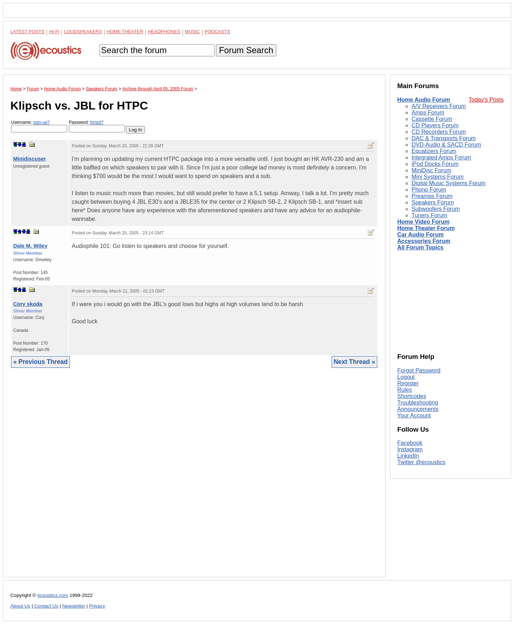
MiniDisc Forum (431, 170)
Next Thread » (354, 361)
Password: (97, 126)
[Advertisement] (194, 478)
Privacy (97, 606)
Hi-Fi (54, 31)
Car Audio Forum (420, 235)
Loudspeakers (83, 31)
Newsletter (73, 606)
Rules (404, 390)
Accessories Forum (423, 241)
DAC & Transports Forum (444, 138)
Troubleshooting (417, 403)
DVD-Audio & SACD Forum (446, 145)
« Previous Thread (40, 361)
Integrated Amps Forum (441, 157)
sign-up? (41, 122)
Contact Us (46, 606)
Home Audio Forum (423, 100)
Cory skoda (27, 304)
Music (192, 31)
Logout (406, 377)
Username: (39, 126)
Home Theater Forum (426, 228)
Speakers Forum (433, 202)
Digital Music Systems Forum (448, 183)
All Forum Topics (420, 247)
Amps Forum (428, 113)
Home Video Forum (423, 222)
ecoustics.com (52, 595)
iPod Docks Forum (435, 164)
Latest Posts (27, 31)
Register (408, 383)
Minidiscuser (29, 159)
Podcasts (217, 31)
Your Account (414, 415)
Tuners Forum (429, 215)
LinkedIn (408, 456)
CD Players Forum (435, 125)
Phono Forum (429, 190)
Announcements (418, 409)
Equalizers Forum (434, 151)
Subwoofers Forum (436, 209)
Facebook (409, 443)
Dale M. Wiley (30, 246)
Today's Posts (486, 100)
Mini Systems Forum (438, 177)
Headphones (164, 31)
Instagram (410, 449)
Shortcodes (411, 396)
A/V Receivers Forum (439, 106)
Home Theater (125, 31)
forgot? (96, 122)
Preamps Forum (432, 196)
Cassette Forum (432, 119)
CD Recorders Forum (439, 132)
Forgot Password (418, 370)
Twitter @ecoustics (421, 462)
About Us (20, 606)
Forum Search (246, 50)
